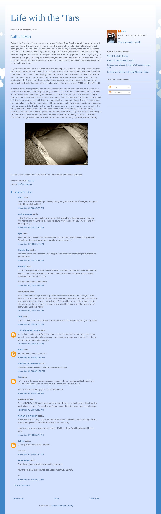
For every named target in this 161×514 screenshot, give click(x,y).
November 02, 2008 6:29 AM (31, 393)
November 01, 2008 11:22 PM (31, 357)
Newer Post (18, 498)
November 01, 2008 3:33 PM (31, 244)
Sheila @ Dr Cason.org (29, 363)
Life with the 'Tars (45, 18)
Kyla (20, 233)
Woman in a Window (27, 416)
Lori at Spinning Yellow (29, 330)
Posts (113, 87)
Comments (115, 92)
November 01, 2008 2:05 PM (31, 208)
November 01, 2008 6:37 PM (31, 260)
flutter (20, 350)
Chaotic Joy (23, 250)
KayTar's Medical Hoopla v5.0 (120, 60)
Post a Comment (22, 485)
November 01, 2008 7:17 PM (31, 285)
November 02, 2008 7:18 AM (31, 410)
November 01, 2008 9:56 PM (31, 344)
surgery (28, 184)
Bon (20, 377)
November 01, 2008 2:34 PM (31, 227)
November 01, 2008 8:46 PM (31, 324)
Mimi (20, 316)
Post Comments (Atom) (62, 505)
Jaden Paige (24, 460)
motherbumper (25, 214)
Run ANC (22, 266)
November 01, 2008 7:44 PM (31, 311)
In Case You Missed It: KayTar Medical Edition (128, 72)
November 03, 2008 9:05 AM (31, 479)
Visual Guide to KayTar (117, 56)
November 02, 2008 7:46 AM (31, 435)
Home (56, 498)
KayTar (21, 184)
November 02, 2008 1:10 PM (31, 454)
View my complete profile (129, 42)
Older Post (94, 498)
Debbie (21, 441)
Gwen (20, 197)
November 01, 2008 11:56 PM (31, 371)
